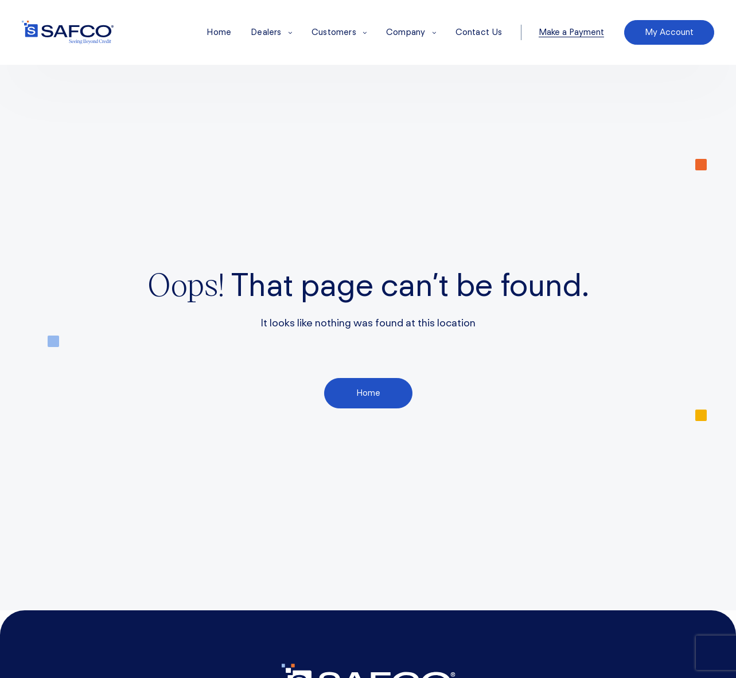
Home (219, 32)
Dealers (271, 32)
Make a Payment (571, 32)
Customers (339, 32)
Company (411, 32)
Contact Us (479, 32)
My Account (669, 32)
